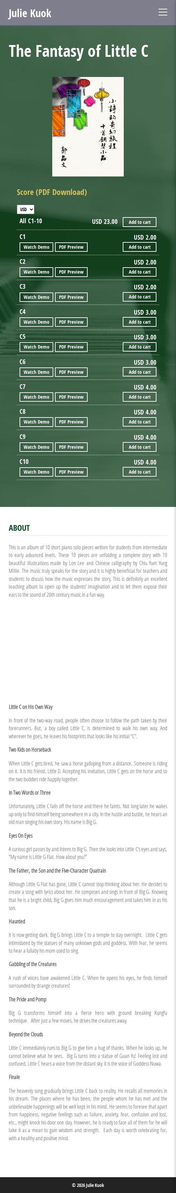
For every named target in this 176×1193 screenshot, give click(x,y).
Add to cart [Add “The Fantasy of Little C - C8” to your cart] (140, 421)
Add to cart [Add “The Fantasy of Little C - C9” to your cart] (140, 446)
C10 (24, 462)
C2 (23, 262)
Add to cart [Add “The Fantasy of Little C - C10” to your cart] (140, 471)
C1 (23, 237)
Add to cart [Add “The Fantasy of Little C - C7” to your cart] (140, 396)
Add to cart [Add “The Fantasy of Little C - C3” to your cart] (140, 296)
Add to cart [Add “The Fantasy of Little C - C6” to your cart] (140, 371)
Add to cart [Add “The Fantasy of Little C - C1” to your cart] (140, 246)
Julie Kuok (30, 13)
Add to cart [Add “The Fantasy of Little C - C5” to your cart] (140, 346)
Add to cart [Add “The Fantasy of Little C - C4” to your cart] (140, 321)
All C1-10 (31, 221)
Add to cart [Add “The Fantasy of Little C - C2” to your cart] (140, 271)
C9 (23, 437)
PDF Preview (71, 246)
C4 (23, 312)
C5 (23, 337)
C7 (23, 387)
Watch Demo (36, 246)
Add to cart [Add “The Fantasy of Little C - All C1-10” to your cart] (140, 222)
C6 (23, 362)
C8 (23, 411)
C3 (23, 286)
